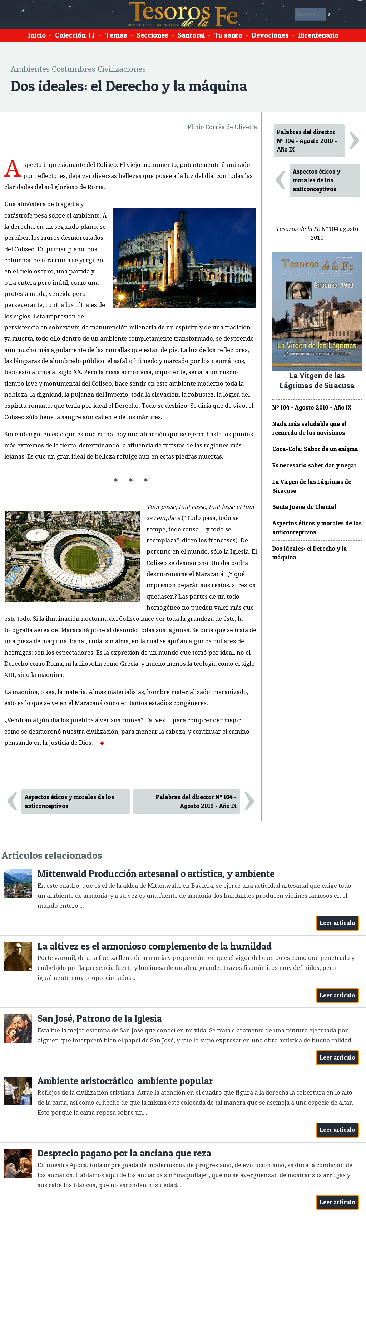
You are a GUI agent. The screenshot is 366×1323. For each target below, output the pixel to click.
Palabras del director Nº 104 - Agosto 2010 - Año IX (196, 801)
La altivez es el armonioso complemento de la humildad (155, 946)
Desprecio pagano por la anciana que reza (124, 1153)
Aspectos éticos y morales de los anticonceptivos (69, 801)
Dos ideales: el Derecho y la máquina (309, 553)
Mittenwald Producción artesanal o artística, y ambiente (156, 873)
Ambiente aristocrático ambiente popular (125, 1081)
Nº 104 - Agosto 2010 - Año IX (311, 407)
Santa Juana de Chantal (304, 506)
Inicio (37, 35)
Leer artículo (337, 922)
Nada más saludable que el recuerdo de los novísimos (309, 428)
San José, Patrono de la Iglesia (100, 1018)
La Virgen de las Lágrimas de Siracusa (311, 486)
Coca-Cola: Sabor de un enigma (315, 448)
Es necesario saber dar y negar (314, 465)
